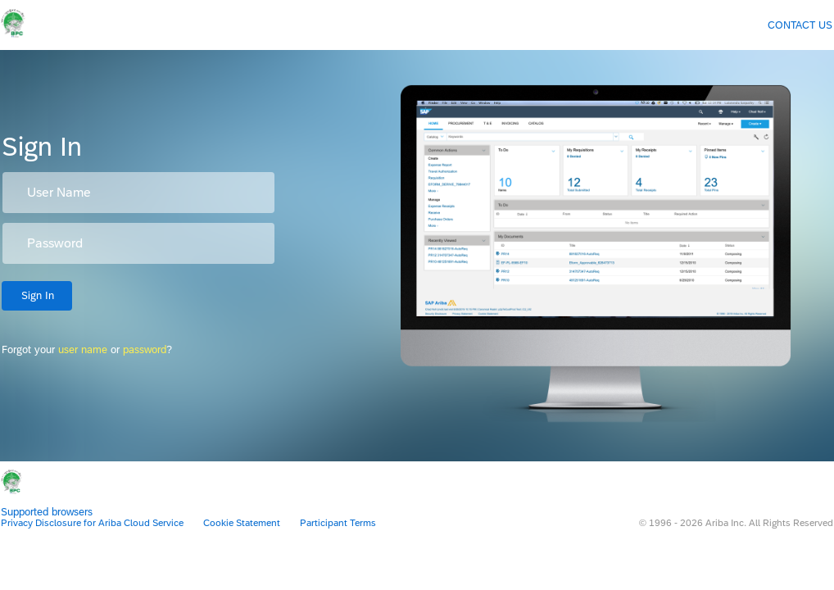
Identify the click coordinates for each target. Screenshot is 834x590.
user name (82, 349)
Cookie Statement (241, 523)
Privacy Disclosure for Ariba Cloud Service (92, 523)
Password (55, 243)
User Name (59, 192)
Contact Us (800, 25)
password (144, 349)
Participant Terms (338, 523)
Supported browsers (47, 512)
